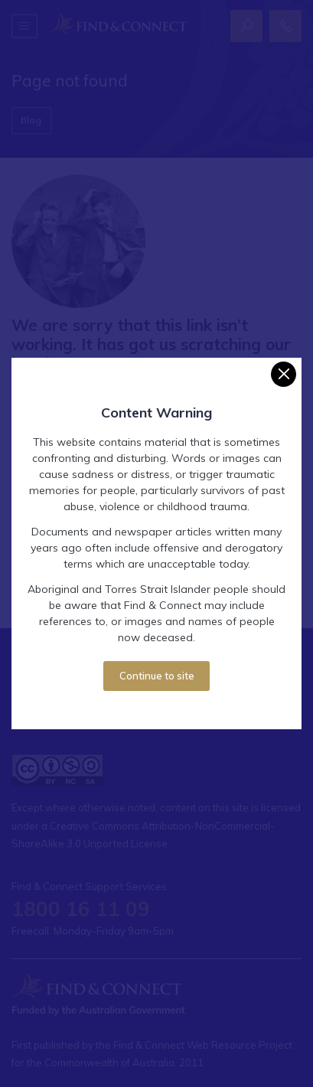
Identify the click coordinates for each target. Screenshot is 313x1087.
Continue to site (156, 676)
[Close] (283, 374)
